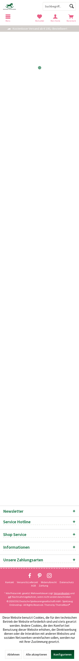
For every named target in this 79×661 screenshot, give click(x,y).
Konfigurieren (63, 654)
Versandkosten (62, 593)
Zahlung (43, 585)
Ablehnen (13, 654)
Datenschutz (67, 582)
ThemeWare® (62, 604)
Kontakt (9, 582)
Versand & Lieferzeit (27, 582)
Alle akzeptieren (36, 654)
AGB (33, 585)
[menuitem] (71, 18)
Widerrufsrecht (49, 582)
